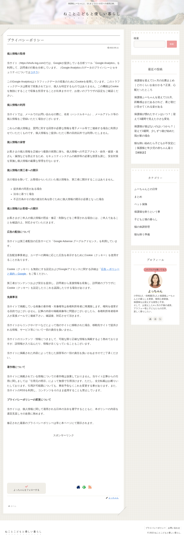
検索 (136, 38)
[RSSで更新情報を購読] (90, 487)
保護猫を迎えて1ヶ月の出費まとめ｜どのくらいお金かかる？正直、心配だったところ (155, 85)
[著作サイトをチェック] (78, 487)
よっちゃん (155, 291)
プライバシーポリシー (154, 528)
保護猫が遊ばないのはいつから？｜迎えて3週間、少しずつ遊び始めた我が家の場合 (155, 131)
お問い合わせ (173, 528)
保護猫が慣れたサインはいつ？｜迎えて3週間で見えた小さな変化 (155, 116)
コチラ (34, 72)
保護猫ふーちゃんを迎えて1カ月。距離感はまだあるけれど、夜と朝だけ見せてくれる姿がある (155, 102)
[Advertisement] (63, 458)
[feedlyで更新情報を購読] (84, 487)
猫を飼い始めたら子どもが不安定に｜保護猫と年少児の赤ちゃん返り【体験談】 (155, 148)
